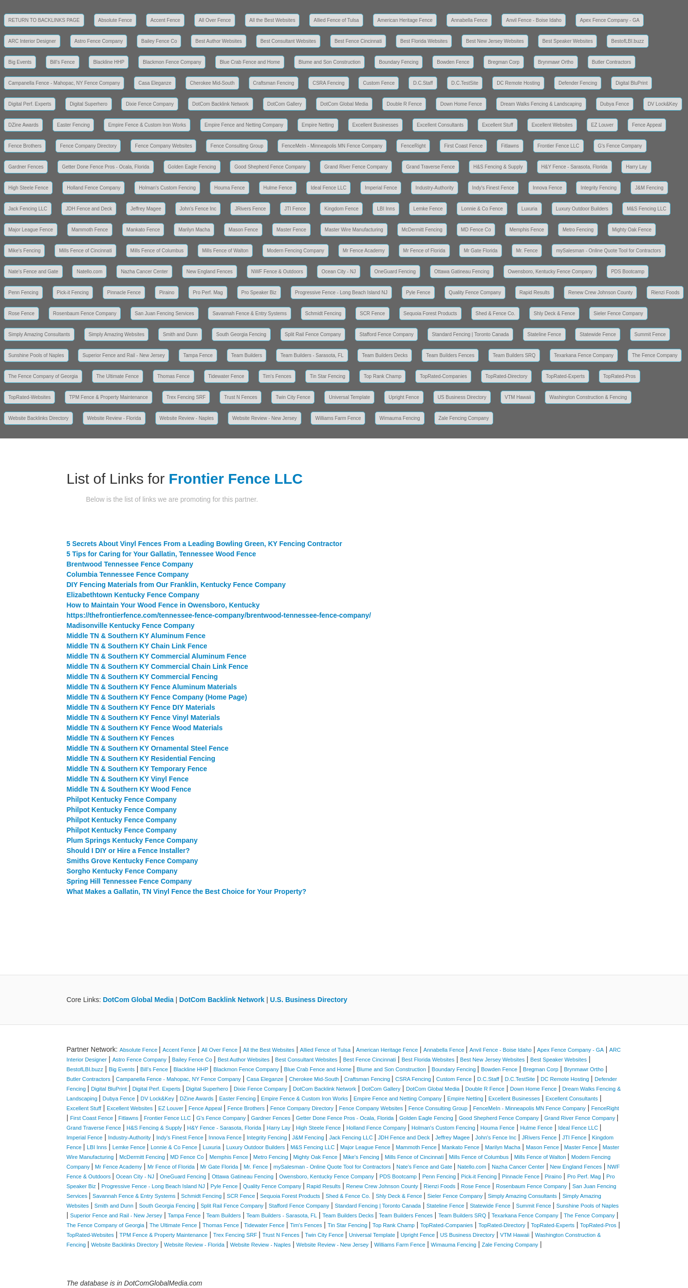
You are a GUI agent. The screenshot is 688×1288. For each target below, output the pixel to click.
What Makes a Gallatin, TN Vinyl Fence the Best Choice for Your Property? (186, 891)
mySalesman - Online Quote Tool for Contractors (608, 250)
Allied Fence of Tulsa (336, 20)
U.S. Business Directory (309, 1000)
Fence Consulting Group (236, 146)
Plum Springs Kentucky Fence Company (132, 840)
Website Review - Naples (187, 418)
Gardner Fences (25, 167)
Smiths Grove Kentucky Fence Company (132, 861)
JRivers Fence (250, 208)
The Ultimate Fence (117, 376)
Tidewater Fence (226, 376)
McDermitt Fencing (422, 229)
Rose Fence (21, 313)
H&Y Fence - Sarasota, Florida (574, 167)
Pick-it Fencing (73, 292)
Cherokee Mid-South (212, 83)
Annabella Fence (469, 20)
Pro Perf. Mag (208, 292)
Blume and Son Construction (329, 62)
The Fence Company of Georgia (43, 376)
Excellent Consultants (440, 125)
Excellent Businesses (376, 125)
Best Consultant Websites (288, 41)
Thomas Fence (173, 376)
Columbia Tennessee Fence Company (128, 574)
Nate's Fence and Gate (33, 271)
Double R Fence (404, 104)
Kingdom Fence (341, 208)
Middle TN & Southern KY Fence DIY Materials (141, 707)
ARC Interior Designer (32, 41)
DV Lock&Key (663, 104)
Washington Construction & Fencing (588, 397)
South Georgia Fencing (241, 334)
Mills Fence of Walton (225, 250)
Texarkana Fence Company (584, 355)
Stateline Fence (544, 334)
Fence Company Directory (88, 146)
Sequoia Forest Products (430, 313)
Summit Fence (650, 334)
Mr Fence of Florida (424, 250)
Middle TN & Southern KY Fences (120, 738)
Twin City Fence (293, 397)
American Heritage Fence (404, 20)
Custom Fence (378, 83)
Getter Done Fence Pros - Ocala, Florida (105, 167)
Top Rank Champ (382, 376)
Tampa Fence (198, 355)
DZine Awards (23, 125)
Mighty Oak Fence (631, 229)
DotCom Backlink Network (220, 104)
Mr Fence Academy (364, 250)
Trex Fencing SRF (186, 397)
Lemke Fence (428, 208)
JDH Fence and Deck (89, 208)
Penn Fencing (23, 292)
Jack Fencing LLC (27, 208)
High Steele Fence (28, 187)
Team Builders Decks (385, 355)
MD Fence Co (476, 229)
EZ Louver (602, 125)
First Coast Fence (463, 146)
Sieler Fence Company (618, 313)
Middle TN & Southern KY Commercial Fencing (142, 677)
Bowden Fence (453, 62)
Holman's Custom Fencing (167, 187)
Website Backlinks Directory (38, 418)
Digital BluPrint (631, 83)
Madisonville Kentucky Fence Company (131, 625)
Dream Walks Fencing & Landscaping (541, 104)
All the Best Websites (272, 20)
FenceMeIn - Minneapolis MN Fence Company (332, 146)
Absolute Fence (115, 20)
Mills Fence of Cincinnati (85, 250)
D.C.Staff (422, 83)
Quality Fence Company (475, 292)
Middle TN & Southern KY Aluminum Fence (136, 636)
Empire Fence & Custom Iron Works (147, 125)
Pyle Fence (418, 292)
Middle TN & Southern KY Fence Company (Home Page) (157, 697)
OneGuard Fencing (395, 271)
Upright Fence (404, 397)
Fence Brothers (24, 146)
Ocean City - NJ (338, 271)
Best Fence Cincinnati (358, 41)
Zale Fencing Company (464, 418)
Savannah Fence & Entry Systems (249, 313)
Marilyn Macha (194, 229)
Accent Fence (165, 20)
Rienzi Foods (665, 292)
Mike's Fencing (24, 250)
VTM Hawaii (518, 397)
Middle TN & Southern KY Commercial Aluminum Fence (157, 656)
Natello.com (89, 271)
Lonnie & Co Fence (482, 208)
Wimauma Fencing (399, 418)
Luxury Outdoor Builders (582, 208)
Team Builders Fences (450, 355)
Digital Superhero (88, 104)
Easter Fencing (73, 125)
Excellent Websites (552, 125)
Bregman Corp (504, 62)
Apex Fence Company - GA (609, 20)
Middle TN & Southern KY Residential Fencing (141, 758)
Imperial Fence (381, 187)
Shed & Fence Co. (496, 313)
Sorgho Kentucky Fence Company (122, 871)
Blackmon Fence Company (172, 62)
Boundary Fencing (398, 62)
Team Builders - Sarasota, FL (312, 355)
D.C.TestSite (465, 83)
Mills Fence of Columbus (157, 250)
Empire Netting (318, 125)
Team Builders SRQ (514, 355)
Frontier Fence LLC (558, 146)
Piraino (166, 292)
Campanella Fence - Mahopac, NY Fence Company (64, 83)
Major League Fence (30, 229)
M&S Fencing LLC (646, 208)
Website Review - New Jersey (264, 418)
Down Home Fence (461, 104)
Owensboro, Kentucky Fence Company (550, 271)
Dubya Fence (614, 104)
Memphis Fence (526, 229)
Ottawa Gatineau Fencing (461, 271)
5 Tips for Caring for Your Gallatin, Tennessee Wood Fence (161, 554)
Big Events (20, 62)
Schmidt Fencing (323, 313)
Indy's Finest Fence (493, 187)
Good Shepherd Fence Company (270, 167)
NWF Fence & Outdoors (277, 271)
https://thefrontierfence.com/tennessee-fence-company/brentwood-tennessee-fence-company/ (219, 615)
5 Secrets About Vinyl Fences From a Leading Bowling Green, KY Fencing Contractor (204, 544)
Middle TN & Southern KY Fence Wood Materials (145, 728)
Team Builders (246, 355)
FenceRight (413, 146)
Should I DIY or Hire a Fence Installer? (128, 850)
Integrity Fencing (598, 187)
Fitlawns (510, 146)
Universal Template (349, 397)
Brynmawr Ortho (556, 62)
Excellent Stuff (497, 125)
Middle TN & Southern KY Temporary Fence (137, 769)
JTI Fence (295, 208)
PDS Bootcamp (627, 271)
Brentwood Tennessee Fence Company (130, 564)
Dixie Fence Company (149, 104)
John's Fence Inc (198, 208)
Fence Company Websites (163, 146)
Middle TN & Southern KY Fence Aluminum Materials (152, 687)
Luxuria (529, 208)
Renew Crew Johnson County (600, 292)
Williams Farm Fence (338, 418)
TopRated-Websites (29, 397)
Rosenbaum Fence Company (84, 313)
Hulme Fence (277, 187)
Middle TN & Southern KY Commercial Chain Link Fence (157, 666)
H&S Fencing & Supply (498, 167)
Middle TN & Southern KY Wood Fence (129, 789)
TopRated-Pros (619, 376)
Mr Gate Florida (480, 250)
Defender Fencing (577, 83)
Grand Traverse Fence (430, 167)
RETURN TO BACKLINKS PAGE (44, 20)
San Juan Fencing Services (164, 313)
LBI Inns (386, 208)
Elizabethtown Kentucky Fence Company (133, 595)
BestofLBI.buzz (627, 41)
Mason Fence (243, 229)
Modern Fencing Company (295, 250)
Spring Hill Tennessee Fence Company (129, 881)
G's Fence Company (620, 146)
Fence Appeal (647, 125)
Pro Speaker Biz (259, 292)
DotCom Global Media (344, 104)
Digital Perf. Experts (29, 104)
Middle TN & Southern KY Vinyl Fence (128, 779)
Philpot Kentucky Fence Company (122, 799)
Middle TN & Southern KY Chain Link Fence (137, 646)
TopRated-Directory (506, 376)
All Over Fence (215, 20)
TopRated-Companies (443, 376)
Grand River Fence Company (356, 167)
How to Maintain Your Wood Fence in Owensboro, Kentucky (163, 605)
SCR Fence (372, 313)
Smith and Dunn (180, 334)
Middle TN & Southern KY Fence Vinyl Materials (143, 717)
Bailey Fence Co (159, 41)
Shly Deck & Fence (554, 313)
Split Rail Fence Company (313, 334)
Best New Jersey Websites (495, 41)
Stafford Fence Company (386, 334)
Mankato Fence (143, 229)
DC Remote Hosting (518, 83)
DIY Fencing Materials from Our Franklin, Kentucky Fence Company (176, 584)
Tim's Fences (277, 376)
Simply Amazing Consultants (39, 334)
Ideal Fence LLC (328, 187)
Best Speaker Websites (567, 41)
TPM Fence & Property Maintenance (108, 397)
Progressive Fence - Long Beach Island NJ (341, 292)
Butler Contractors (612, 62)
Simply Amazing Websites (117, 334)
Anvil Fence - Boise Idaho (533, 20)
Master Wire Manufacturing (354, 229)
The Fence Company (654, 355)
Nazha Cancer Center (144, 271)
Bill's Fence (62, 62)
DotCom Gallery (284, 104)
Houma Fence (229, 187)
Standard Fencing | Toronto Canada (470, 334)
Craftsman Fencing (273, 83)
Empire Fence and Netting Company (244, 125)
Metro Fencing (578, 229)
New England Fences (209, 271)
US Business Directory (462, 397)
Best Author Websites (218, 41)
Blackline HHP (108, 62)
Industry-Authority (434, 187)
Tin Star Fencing (327, 376)
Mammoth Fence (90, 229)
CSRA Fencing (329, 83)
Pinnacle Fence (124, 292)
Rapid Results (535, 292)
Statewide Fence (597, 334)
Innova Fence (547, 187)
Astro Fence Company (98, 41)
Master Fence (291, 229)
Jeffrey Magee (145, 208)
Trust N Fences (240, 397)
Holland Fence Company (93, 187)
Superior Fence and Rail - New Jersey (123, 355)
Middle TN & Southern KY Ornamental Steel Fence (148, 748)
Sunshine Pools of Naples (36, 355)
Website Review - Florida (114, 418)
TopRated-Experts (565, 376)
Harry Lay (636, 167)
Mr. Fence (527, 250)
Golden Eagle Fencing (192, 167)
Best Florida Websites (423, 41)
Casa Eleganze (154, 83)
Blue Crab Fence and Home (250, 62)
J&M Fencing (649, 187)
